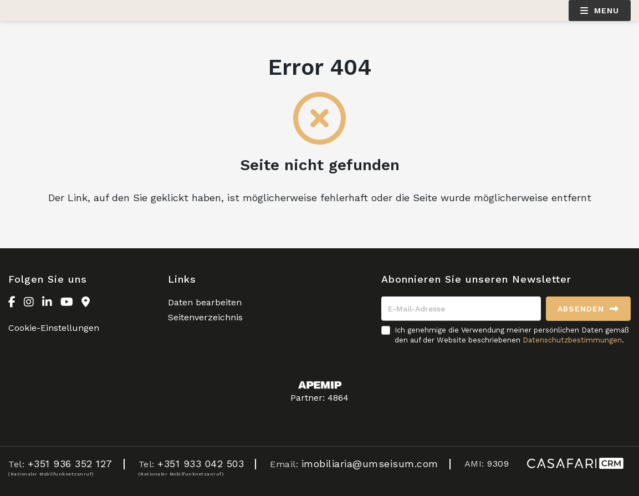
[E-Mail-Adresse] (461, 308)
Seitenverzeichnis (205, 317)
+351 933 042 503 (200, 463)
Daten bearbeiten (205, 302)
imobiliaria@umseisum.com (369, 463)
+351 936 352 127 (70, 463)
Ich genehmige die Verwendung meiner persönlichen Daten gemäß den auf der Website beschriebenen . (512, 335)
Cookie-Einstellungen (53, 328)
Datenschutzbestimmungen (572, 340)
